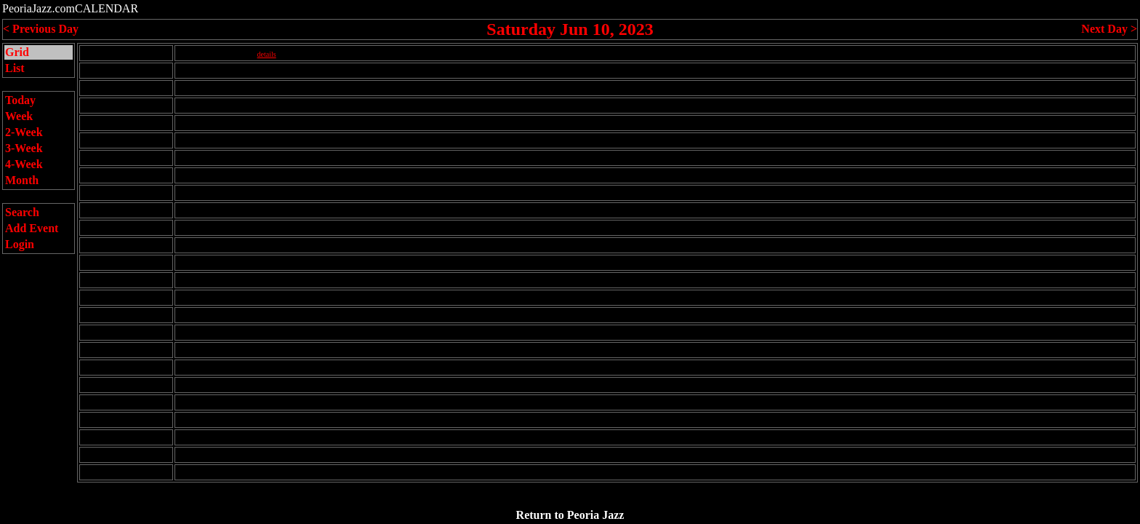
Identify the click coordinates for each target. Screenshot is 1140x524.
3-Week (24, 148)
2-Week (24, 132)
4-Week (24, 164)
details (266, 54)
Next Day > (1109, 29)
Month (22, 180)
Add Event (31, 228)
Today (20, 100)
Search (22, 212)
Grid (17, 52)
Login (19, 244)
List (15, 68)
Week (19, 116)
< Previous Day (41, 29)
